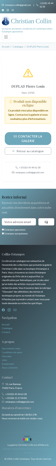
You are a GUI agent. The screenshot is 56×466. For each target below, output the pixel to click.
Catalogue (18, 46)
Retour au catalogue (28, 151)
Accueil (5, 46)
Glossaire (6, 356)
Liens (4, 359)
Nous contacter (10, 367)
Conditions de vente (12, 352)
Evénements (8, 363)
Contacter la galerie (28, 139)
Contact (6, 332)
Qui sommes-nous (11, 348)
